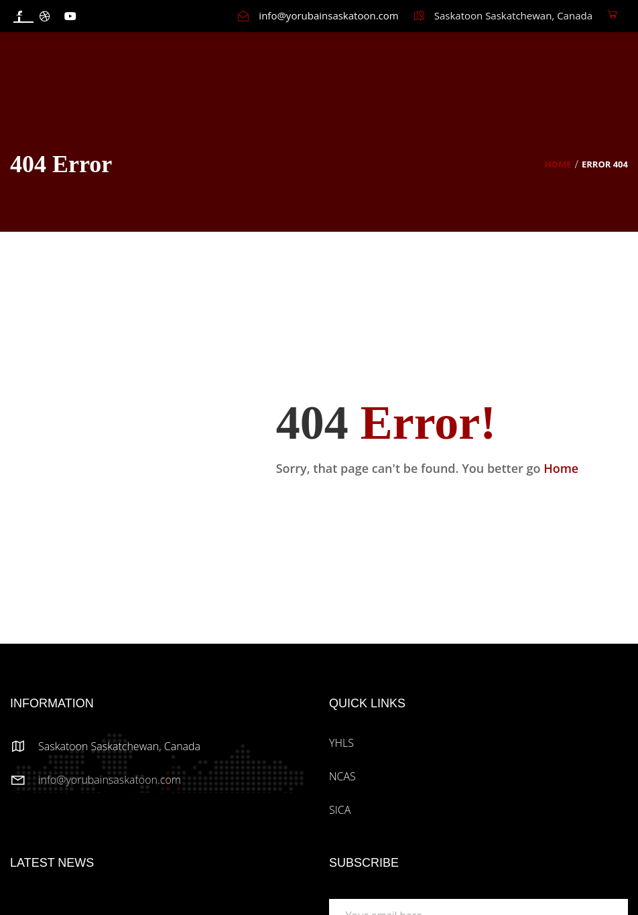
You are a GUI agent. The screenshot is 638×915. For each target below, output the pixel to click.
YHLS (341, 742)
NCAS (342, 776)
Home (558, 164)
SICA (339, 809)
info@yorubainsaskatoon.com (109, 779)
